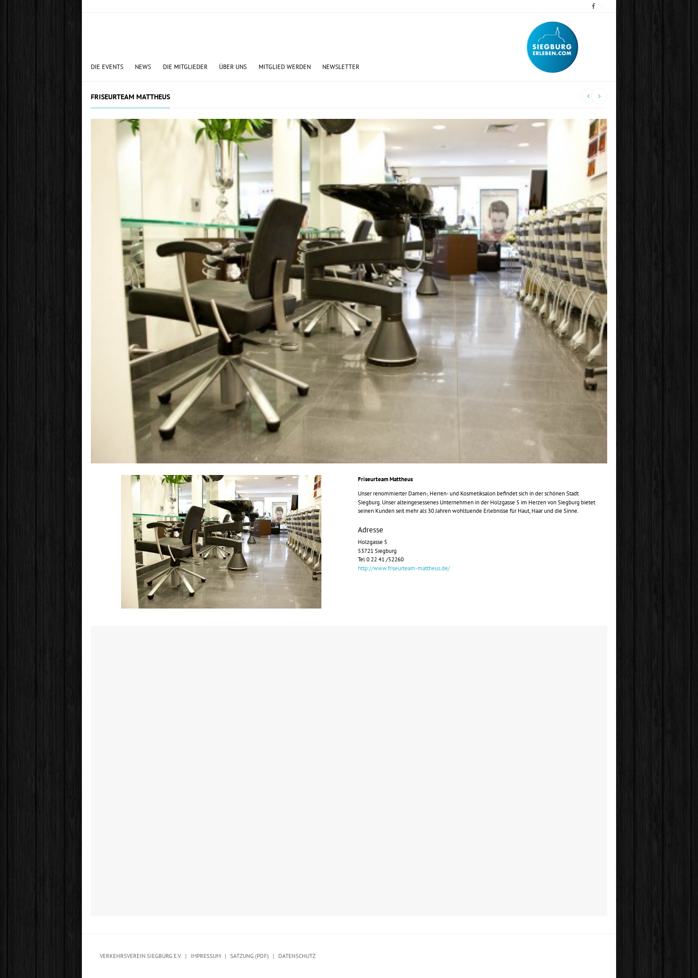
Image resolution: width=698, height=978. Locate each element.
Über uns (233, 67)
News (143, 67)
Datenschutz (297, 956)
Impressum (206, 956)
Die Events (107, 67)
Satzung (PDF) (249, 956)
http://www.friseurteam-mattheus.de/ (404, 568)
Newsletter (340, 67)
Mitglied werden (285, 67)
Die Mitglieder (185, 67)
